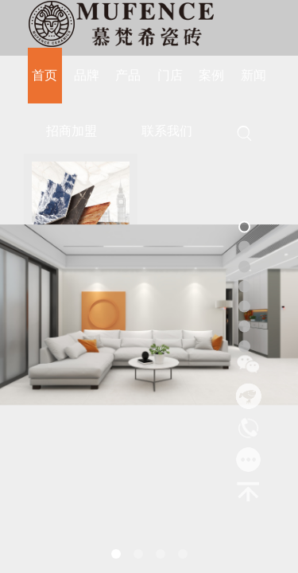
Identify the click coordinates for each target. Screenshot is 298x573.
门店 (170, 75)
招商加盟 (71, 131)
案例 (211, 75)
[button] (116, 554)
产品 (128, 75)
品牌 (86, 75)
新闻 (253, 75)
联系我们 (166, 131)
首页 (44, 75)
